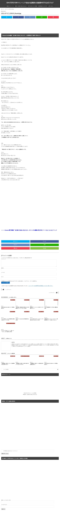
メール (3, 271)
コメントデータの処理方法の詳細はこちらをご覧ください (40, 285)
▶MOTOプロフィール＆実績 (30, 392)
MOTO (13, 341)
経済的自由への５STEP (42, 5)
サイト (2, 276)
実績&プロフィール (11, 5)
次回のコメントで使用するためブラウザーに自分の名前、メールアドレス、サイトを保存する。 (19, 280)
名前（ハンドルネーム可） (6, 499)
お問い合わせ (50, 5)
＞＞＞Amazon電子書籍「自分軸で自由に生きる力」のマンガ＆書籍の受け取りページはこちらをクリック (29, 229)
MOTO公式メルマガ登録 (32, 5)
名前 (2, 267)
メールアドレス (4, 503)
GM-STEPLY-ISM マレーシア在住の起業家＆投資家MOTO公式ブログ (30, 3)
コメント (3, 258)
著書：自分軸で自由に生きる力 (21, 5)
